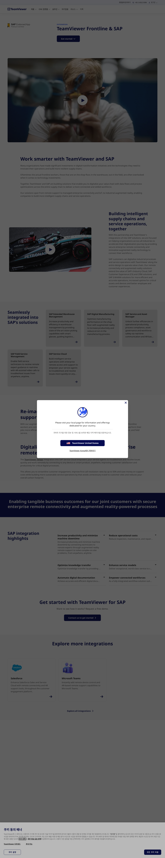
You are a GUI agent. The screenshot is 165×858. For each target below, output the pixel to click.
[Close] (125, 402)
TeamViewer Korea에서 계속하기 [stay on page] (82, 450)
